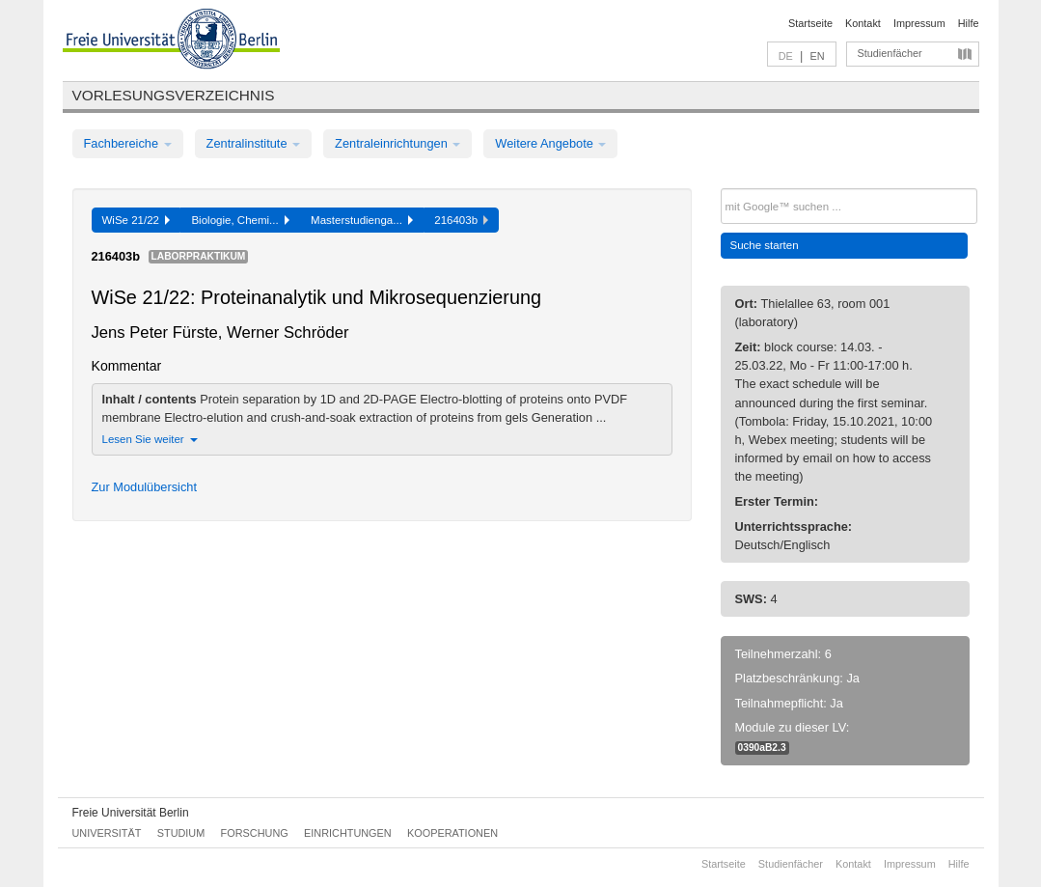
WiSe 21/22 (136, 220)
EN (816, 56)
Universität (107, 833)
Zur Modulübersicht (145, 487)
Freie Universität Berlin (130, 812)
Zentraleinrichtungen (397, 143)
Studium (181, 833)
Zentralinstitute (253, 143)
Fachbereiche (128, 143)
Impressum (919, 23)
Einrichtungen (348, 833)
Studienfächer (890, 53)
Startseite (810, 23)
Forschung (254, 833)
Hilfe (968, 23)
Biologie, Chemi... (240, 220)
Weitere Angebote (550, 143)
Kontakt (863, 23)
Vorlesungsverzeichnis (173, 95)
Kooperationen (452, 833)
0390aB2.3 (762, 747)
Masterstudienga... (362, 220)
